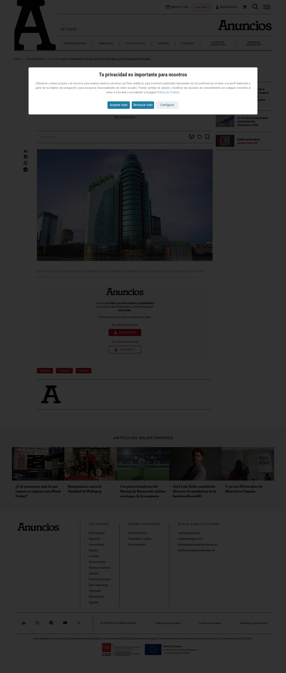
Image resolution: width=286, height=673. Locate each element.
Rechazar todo (143, 105)
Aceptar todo (118, 105)
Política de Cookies (168, 92)
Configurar (167, 105)
